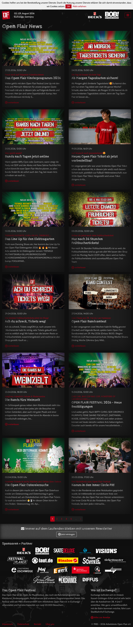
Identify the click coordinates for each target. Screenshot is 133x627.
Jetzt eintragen (66, 534)
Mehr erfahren (79, 6)
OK (68, 6)
